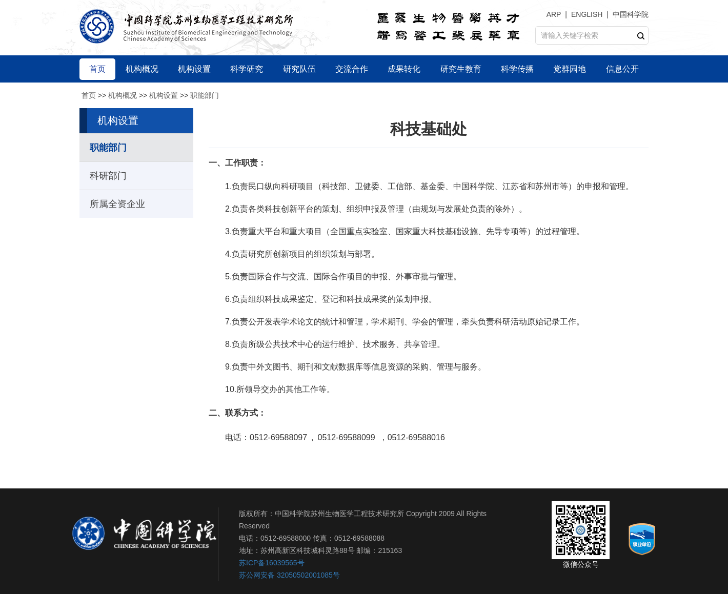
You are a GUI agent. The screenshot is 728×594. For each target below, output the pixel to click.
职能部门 (204, 95)
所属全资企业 (117, 204)
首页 (89, 95)
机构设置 (163, 95)
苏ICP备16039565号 (272, 563)
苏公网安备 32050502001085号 (289, 575)
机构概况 (122, 95)
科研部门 (108, 176)
